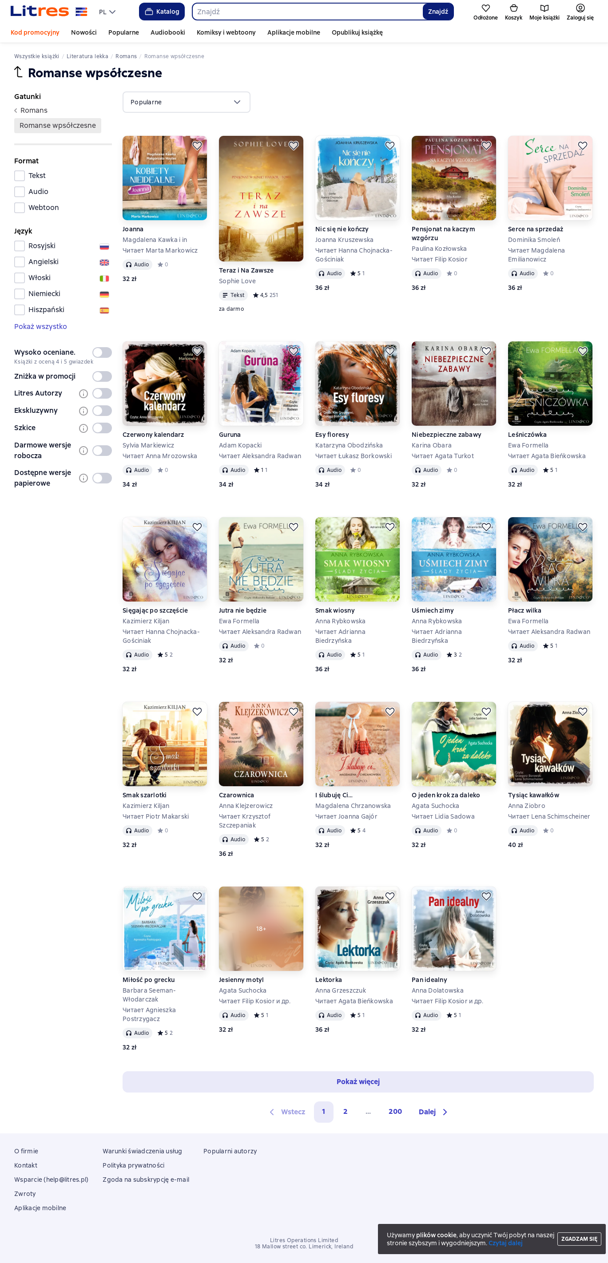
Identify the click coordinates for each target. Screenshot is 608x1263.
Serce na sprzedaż (535, 229)
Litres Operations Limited (304, 1240)
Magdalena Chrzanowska (353, 806)
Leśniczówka (527, 435)
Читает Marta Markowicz (160, 250)
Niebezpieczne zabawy (446, 435)
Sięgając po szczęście (155, 610)
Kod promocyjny (35, 32)
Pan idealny (429, 980)
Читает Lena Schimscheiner (549, 816)
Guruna (230, 435)
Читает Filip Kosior (440, 259)
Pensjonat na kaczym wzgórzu (443, 233)
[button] (434, 1112)
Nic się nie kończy (342, 229)
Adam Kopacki (240, 445)
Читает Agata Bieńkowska (547, 456)
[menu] (108, 11)
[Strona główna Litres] (49, 11)
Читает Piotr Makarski (156, 816)
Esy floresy (332, 435)
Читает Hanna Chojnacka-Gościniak (354, 254)
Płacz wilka (524, 610)
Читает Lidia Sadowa (443, 816)
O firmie (26, 1151)
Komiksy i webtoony (226, 32)
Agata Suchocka (436, 806)
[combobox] (307, 12)
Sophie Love (237, 281)
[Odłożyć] (197, 145)
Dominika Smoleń (534, 240)
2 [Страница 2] (345, 1111)
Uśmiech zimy (433, 610)
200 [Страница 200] (395, 1111)
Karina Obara (432, 445)
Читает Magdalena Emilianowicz (536, 254)
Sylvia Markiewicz (148, 445)
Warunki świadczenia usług (142, 1151)
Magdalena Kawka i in (155, 240)
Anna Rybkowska (340, 621)
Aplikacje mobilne (293, 32)
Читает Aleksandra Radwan (260, 456)
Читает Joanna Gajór (346, 816)
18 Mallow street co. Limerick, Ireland (304, 1246)
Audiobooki (168, 32)
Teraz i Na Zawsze (246, 270)
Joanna (133, 229)
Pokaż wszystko (40, 326)
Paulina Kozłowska (439, 249)
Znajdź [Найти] (438, 12)
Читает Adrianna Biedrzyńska (340, 636)
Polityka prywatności (133, 1165)
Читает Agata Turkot (443, 456)
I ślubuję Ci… (334, 795)
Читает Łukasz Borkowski (353, 456)
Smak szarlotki (145, 795)
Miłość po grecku (149, 980)
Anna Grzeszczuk (340, 990)
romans (31, 110)
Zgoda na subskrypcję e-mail (146, 1180)
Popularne (123, 32)
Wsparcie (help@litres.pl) (51, 1180)
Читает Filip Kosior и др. (254, 1001)
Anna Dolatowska (438, 990)
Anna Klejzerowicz (246, 806)
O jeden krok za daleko (446, 795)
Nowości (84, 32)
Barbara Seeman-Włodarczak (149, 994)
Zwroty (25, 1194)
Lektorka (328, 980)
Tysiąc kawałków (533, 795)
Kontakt (25, 1165)
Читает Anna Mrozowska (160, 456)
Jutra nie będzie (242, 610)
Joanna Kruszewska (344, 240)
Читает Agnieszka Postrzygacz (149, 1014)
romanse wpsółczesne (58, 125)
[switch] (102, 352)
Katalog (161, 11)
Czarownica (236, 795)
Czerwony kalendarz (153, 435)
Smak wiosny (335, 610)
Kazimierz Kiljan (146, 621)
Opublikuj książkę (357, 32)
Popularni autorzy (230, 1151)
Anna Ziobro (526, 806)
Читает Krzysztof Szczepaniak (244, 820)
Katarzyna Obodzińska (349, 445)
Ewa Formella (528, 445)
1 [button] (324, 1111)
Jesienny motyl (241, 980)
